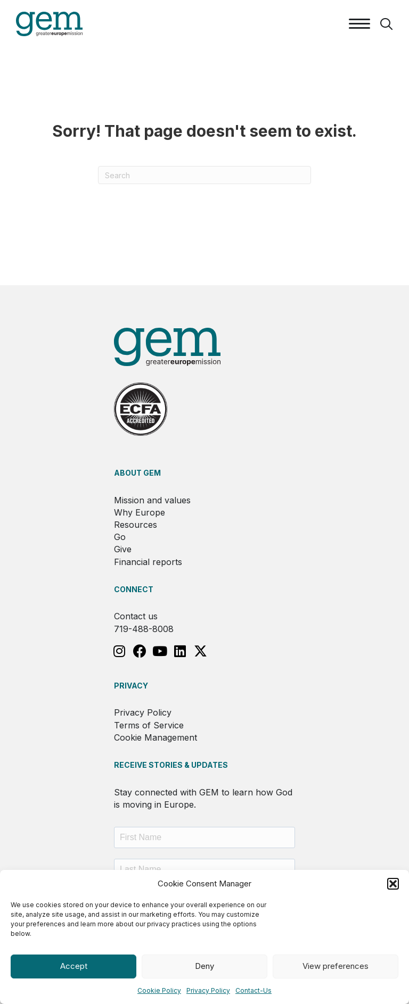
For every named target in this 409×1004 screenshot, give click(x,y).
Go (120, 537)
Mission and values (152, 500)
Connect (133, 589)
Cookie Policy (159, 990)
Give (123, 549)
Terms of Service (149, 725)
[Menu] (359, 24)
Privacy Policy (208, 990)
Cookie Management (155, 737)
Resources (135, 524)
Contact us (136, 616)
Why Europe (139, 512)
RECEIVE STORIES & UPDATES (171, 764)
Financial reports (148, 562)
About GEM (137, 472)
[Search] (204, 175)
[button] (393, 883)
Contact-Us (253, 990)
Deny (204, 966)
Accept (73, 966)
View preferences (335, 966)
